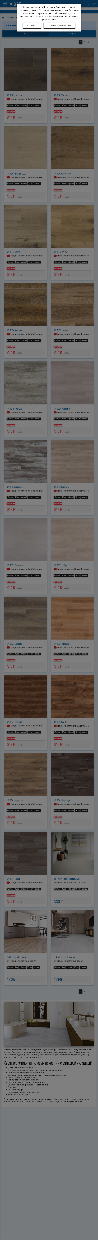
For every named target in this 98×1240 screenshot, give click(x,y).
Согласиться (31, 25)
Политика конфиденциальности (59, 25)
